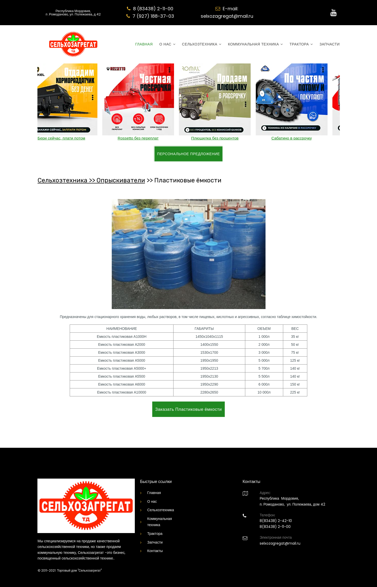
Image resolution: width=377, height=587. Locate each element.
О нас (152, 501)
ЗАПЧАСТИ (330, 44)
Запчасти (155, 542)
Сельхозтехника (160, 510)
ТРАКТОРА (301, 44)
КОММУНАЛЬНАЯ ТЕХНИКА (255, 44)
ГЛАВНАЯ (144, 44)
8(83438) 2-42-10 (276, 520)
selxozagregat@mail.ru (227, 16)
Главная (154, 492)
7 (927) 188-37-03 (153, 16)
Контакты (155, 550)
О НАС (167, 44)
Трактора (154, 533)
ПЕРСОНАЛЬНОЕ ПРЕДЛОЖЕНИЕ (188, 153)
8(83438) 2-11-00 (275, 526)
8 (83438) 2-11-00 (153, 8)
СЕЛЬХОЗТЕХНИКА (201, 44)
